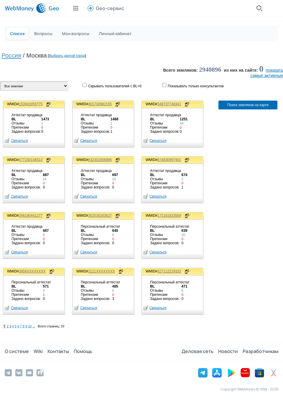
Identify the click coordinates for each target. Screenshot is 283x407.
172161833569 (169, 216)
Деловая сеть (197, 351)
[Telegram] (8, 372)
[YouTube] (29, 372)
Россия (11, 55)
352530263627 (100, 216)
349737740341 (169, 104)
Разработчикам (260, 351)
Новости (228, 351)
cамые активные (267, 75)
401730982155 (100, 104)
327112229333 (169, 271)
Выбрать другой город (67, 56)
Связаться (19, 141)
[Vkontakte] (18, 372)
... (33, 326)
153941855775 (30, 104)
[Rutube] (40, 372)
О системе (17, 351)
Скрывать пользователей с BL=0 (115, 86)
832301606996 (100, 160)
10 (30, 326)
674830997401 (169, 160)
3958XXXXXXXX (32, 271)
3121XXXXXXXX (101, 271)
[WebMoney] (25, 8)
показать (274, 70)
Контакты (58, 351)
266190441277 (30, 216)
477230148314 (30, 160)
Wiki (38, 351)
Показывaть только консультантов (196, 86)
